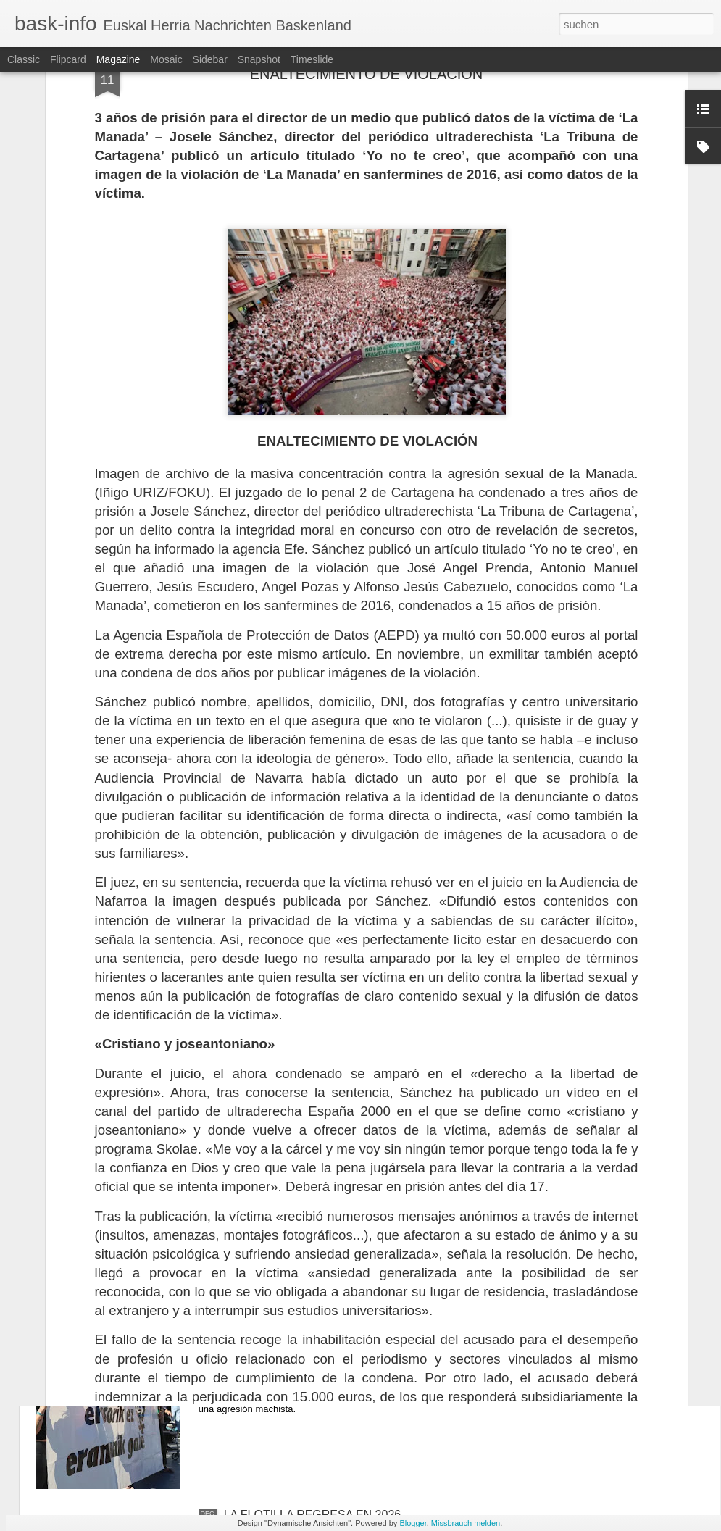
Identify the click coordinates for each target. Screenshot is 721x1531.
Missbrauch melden (465, 1523)
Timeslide (312, 59)
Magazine (118, 59)
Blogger (412, 1523)
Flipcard (68, 59)
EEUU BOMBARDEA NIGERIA (304, 1186)
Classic (23, 59)
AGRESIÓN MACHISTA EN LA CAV (316, 1350)
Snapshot (259, 59)
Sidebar (210, 59)
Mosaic (166, 59)
